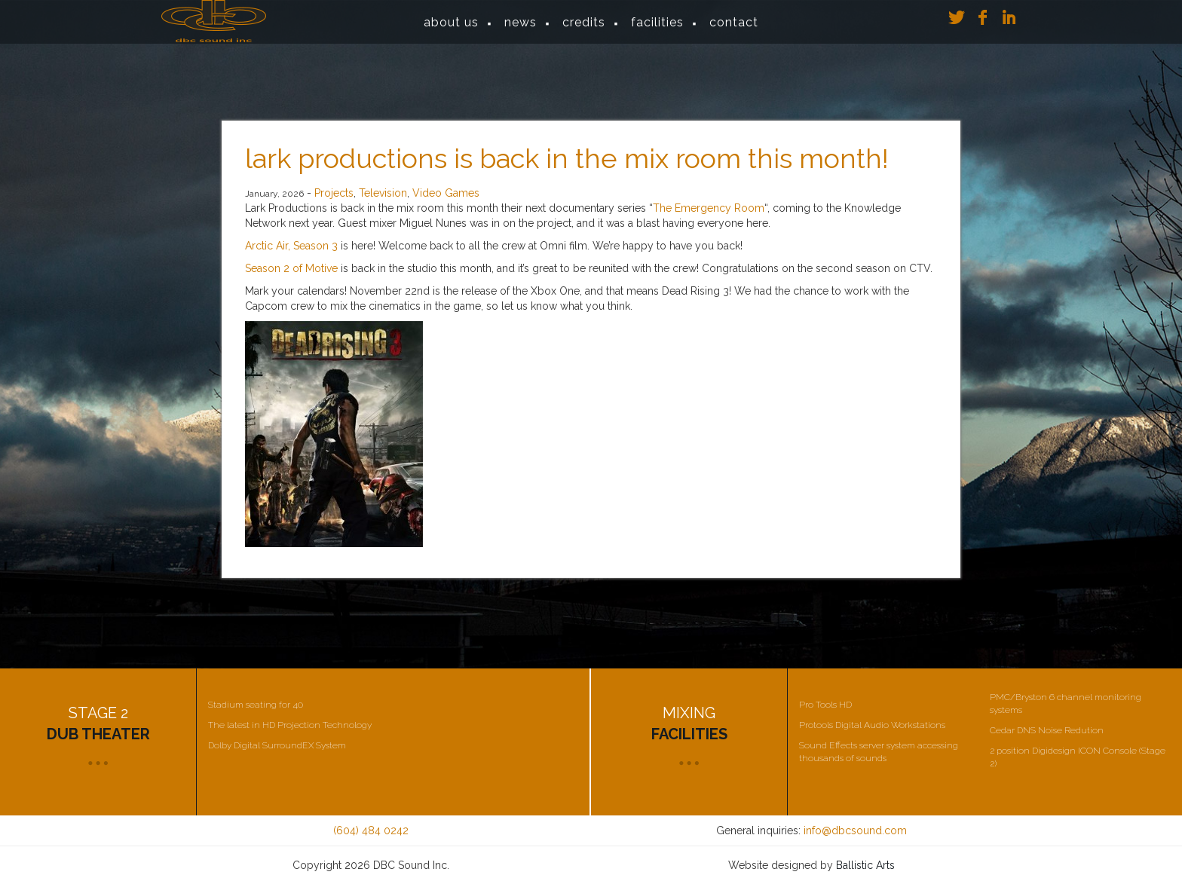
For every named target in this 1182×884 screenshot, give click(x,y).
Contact (733, 30)
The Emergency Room (708, 208)
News (520, 30)
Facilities (657, 30)
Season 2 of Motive (291, 268)
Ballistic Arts (865, 865)
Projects (334, 193)
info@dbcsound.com (855, 830)
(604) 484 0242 (371, 830)
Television (383, 193)
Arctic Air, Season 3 (291, 246)
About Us (451, 30)
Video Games (445, 193)
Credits (583, 30)
